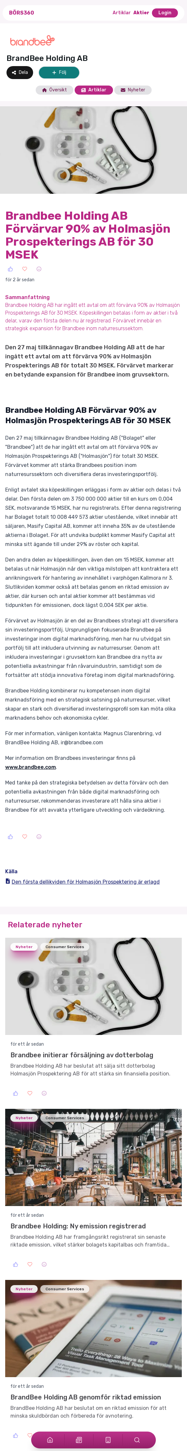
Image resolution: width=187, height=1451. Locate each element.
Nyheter (133, 90)
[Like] (10, 269)
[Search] (137, 1440)
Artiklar (122, 13)
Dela (20, 72)
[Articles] (78, 1440)
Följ (59, 72)
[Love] (24, 269)
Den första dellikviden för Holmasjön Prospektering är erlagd (82, 882)
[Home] (50, 1440)
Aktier (141, 13)
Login (164, 13)
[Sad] (39, 269)
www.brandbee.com (30, 767)
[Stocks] (108, 1440)
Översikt (54, 90)
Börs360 (21, 13)
